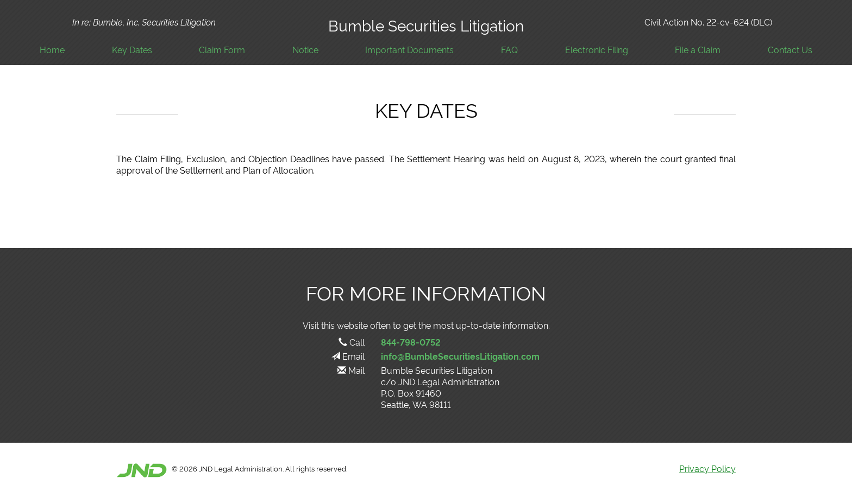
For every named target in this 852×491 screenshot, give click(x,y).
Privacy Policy (707, 468)
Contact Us (790, 49)
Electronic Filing (596, 49)
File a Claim (698, 49)
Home (52, 49)
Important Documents (409, 49)
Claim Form (222, 49)
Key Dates (132, 49)
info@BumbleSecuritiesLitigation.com (460, 356)
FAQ (509, 49)
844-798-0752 (411, 342)
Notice (305, 49)
